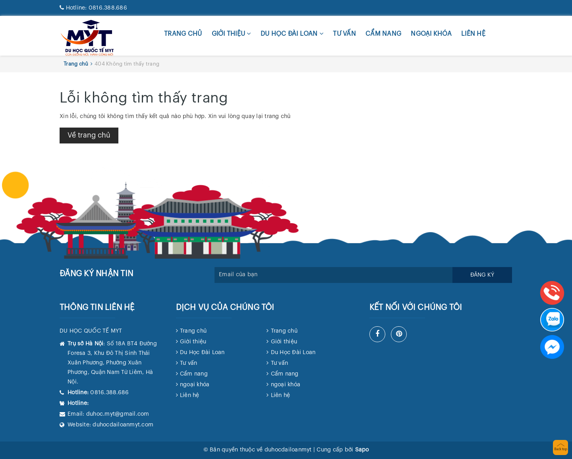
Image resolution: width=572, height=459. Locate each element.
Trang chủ (183, 34)
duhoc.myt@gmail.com (117, 414)
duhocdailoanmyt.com (123, 425)
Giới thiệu (231, 33)
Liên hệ (473, 34)
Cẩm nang (383, 34)
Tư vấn (344, 34)
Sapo (362, 450)
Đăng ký (482, 275)
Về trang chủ (89, 135)
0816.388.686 (93, 8)
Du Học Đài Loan (292, 33)
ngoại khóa (431, 34)
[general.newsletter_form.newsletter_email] (333, 275)
